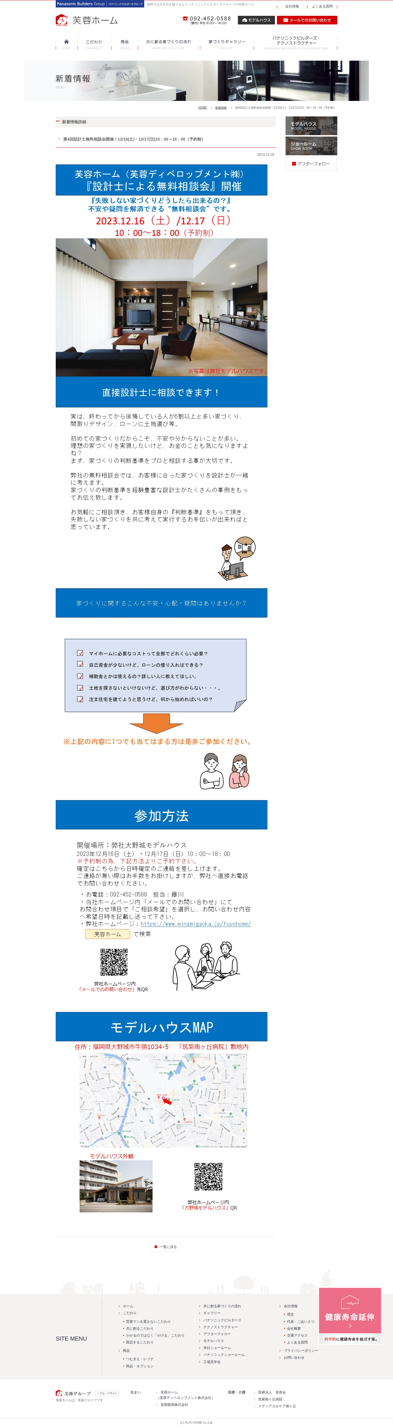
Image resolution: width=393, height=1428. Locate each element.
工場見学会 (212, 1362)
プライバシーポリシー (301, 1351)
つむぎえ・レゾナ (140, 1359)
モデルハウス (213, 1341)
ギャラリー (212, 1313)
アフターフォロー (217, 1334)
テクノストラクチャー (220, 1327)
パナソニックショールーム (224, 1355)
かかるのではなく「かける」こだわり (155, 1335)
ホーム (128, 1306)
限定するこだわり (140, 1342)
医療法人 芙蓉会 (272, 1392)
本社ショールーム (217, 1348)
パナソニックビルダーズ (222, 1320)
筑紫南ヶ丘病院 (270, 1399)
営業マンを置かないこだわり (148, 1322)
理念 (290, 1314)
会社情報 (292, 6)
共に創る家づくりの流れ (222, 1306)
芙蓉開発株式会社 (174, 1405)
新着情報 (221, 107)
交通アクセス (297, 1335)
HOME (202, 107)
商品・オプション (140, 1366)
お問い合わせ (294, 1358)
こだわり (130, 1313)
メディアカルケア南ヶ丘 (277, 1406)
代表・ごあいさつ (301, 1322)
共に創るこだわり (140, 1329)
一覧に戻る (168, 1247)
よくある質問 (322, 6)
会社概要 (294, 1329)
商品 (126, 1351)
